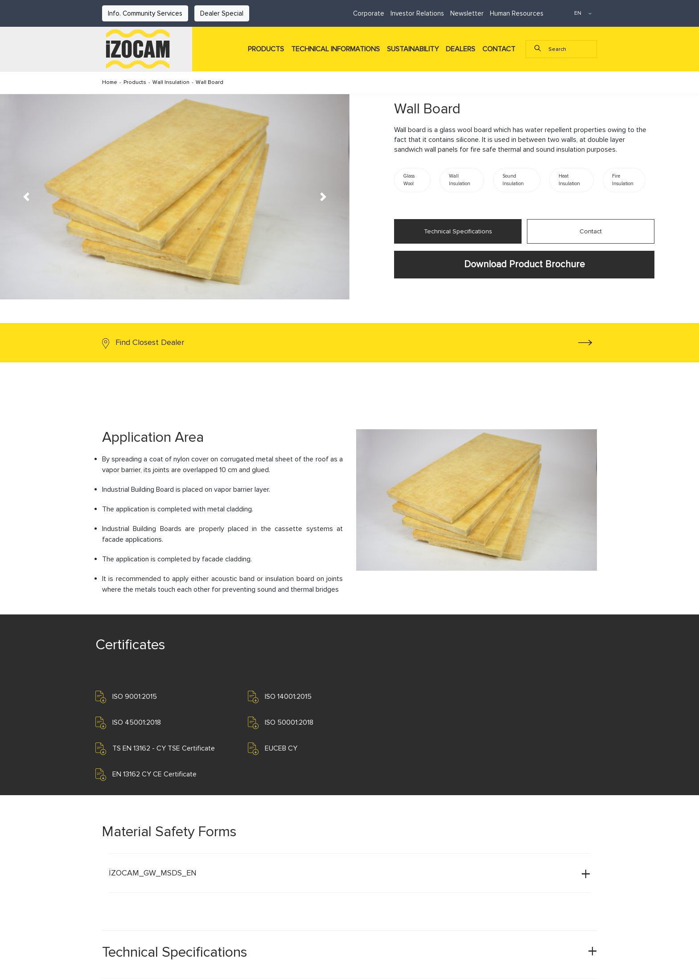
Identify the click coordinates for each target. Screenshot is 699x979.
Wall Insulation (170, 82)
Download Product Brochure (524, 264)
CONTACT (498, 49)
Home (109, 82)
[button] (26, 196)
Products (134, 82)
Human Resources (516, 13)
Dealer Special (221, 13)
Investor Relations (417, 13)
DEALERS (460, 49)
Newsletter (467, 13)
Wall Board (209, 82)
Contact (591, 231)
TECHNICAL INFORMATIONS (335, 49)
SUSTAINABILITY (413, 49)
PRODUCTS (266, 49)
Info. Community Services (145, 13)
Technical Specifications (458, 231)
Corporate (368, 13)
